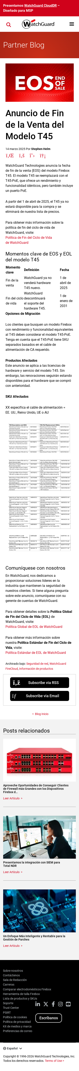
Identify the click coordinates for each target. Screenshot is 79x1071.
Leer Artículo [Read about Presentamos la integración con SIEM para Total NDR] (11, 872)
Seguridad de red (37, 663)
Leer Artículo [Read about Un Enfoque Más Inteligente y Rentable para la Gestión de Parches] (11, 945)
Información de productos (36, 668)
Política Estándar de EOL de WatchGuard (35, 653)
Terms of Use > (54, 1060)
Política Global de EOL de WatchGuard (34, 627)
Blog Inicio (41, 714)
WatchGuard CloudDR (40, 6)
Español (12, 1048)
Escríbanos (48, 1018)
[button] (72, 24)
